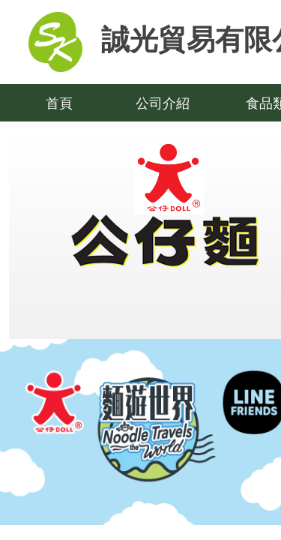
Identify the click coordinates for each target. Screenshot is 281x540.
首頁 (59, 103)
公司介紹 (163, 103)
